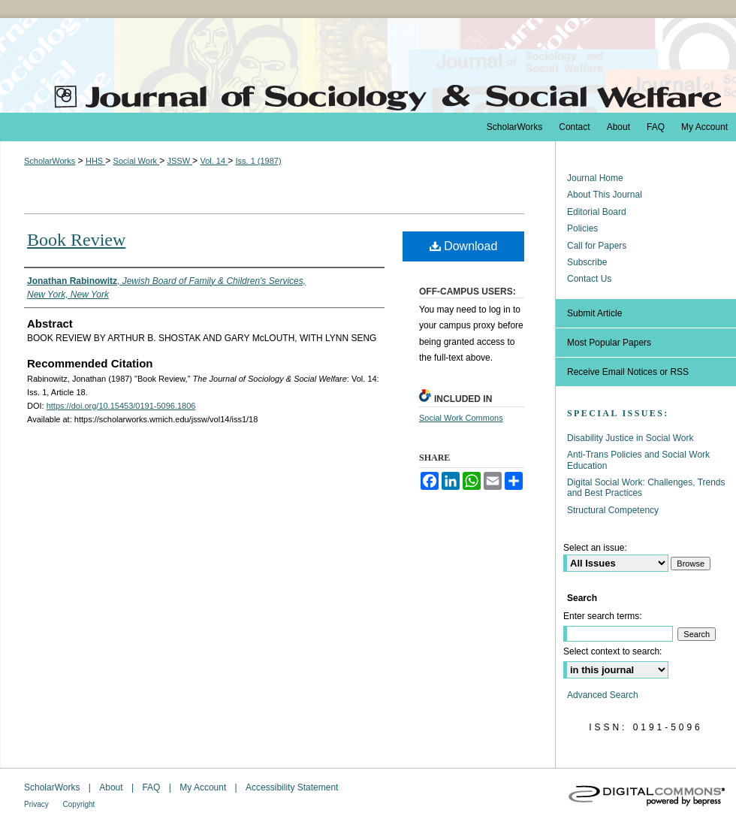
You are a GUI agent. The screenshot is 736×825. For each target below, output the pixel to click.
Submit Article (594, 313)
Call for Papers (596, 245)
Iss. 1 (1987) (258, 160)
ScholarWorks (49, 160)
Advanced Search (602, 695)
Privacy (37, 804)
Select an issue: (595, 547)
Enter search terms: (602, 616)
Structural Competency (613, 510)
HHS (95, 160)
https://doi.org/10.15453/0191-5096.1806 (121, 405)
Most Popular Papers (609, 342)
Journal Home (595, 178)
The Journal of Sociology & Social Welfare (368, 65)
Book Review (76, 239)
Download (464, 246)
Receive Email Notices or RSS (628, 372)
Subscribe (587, 262)
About (112, 787)
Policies (582, 228)
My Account (203, 787)
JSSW (179, 160)
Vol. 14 (214, 160)
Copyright (79, 804)
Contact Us (589, 278)
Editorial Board (596, 212)
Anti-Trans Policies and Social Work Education (638, 459)
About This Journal (604, 194)
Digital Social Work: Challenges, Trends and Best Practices (646, 487)
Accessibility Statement (292, 787)
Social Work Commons (461, 417)
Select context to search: (612, 651)
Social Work (136, 160)
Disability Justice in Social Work (630, 438)
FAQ (152, 787)
